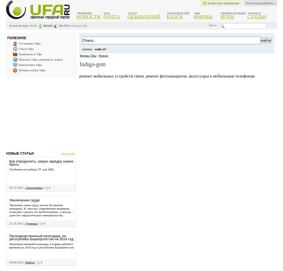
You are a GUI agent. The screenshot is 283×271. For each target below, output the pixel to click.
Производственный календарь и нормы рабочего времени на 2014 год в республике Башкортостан (41, 245)
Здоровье (31, 223)
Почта (111, 16)
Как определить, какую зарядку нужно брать (41, 162)
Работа (29, 262)
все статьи (68, 153)
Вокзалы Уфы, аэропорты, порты (41, 59)
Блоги (175, 16)
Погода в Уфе (79, 25)
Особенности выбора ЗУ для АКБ (31, 169)
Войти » (270, 3)
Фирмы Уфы (88, 55)
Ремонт (103, 55)
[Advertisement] (41, 112)
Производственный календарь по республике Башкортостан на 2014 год (41, 237)
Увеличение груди (24, 200)
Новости (88, 16)
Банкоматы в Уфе (30, 54)
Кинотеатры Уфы (30, 64)
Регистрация (254, 3)
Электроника (33, 187)
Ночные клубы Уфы (32, 70)
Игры (227, 16)
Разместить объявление (223, 3)
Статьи (256, 16)
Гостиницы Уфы (30, 43)
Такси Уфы (26, 48)
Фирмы (203, 16)
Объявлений (143, 16)
